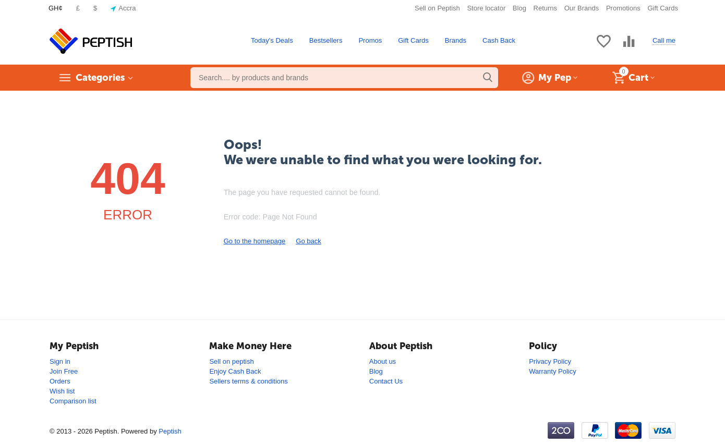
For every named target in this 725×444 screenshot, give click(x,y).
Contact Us (386, 381)
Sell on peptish (231, 361)
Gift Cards (662, 8)
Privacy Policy (550, 361)
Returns (546, 8)
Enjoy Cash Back (235, 371)
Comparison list (73, 401)
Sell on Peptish (437, 8)
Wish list (62, 391)
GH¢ (56, 8)
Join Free (64, 371)
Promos (370, 40)
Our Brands (581, 8)
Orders (60, 381)
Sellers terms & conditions (248, 381)
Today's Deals (272, 40)
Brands (455, 40)
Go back (308, 241)
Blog (519, 8)
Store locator (486, 8)
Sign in (60, 361)
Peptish (170, 431)
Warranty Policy (552, 371)
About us (382, 361)
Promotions (623, 8)
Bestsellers (326, 40)
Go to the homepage (255, 241)
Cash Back (498, 40)
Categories (100, 77)
